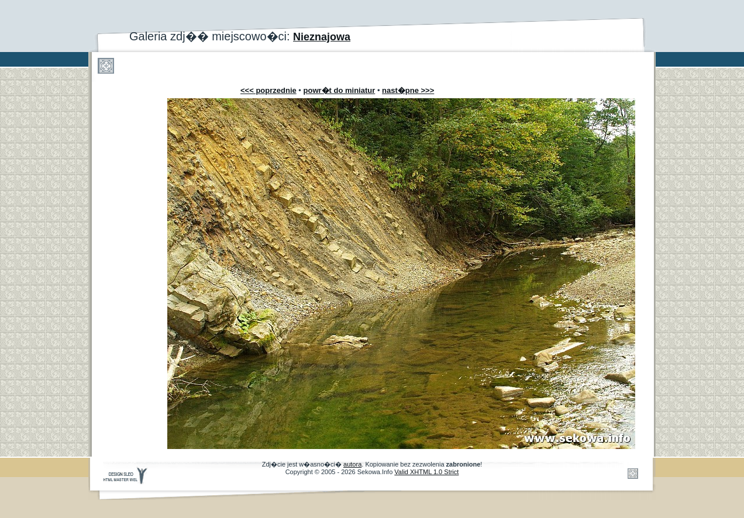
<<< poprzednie (268, 90)
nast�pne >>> (408, 90)
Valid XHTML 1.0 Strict (426, 471)
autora (352, 464)
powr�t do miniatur (340, 90)
